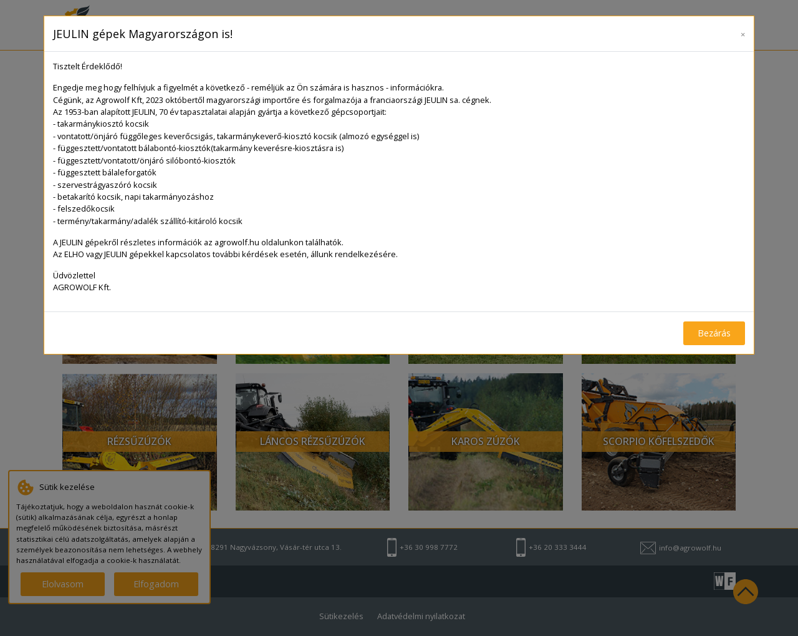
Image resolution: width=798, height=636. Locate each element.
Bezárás (714, 333)
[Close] (742, 31)
